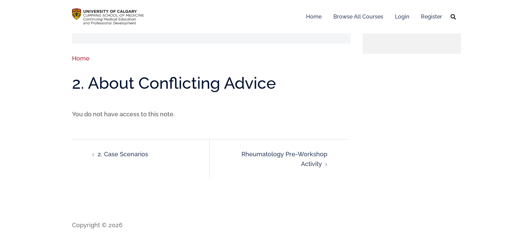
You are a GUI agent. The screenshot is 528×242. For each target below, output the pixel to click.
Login (402, 16)
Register (431, 16)
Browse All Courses (358, 16)
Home (314, 16)
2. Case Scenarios (123, 154)
